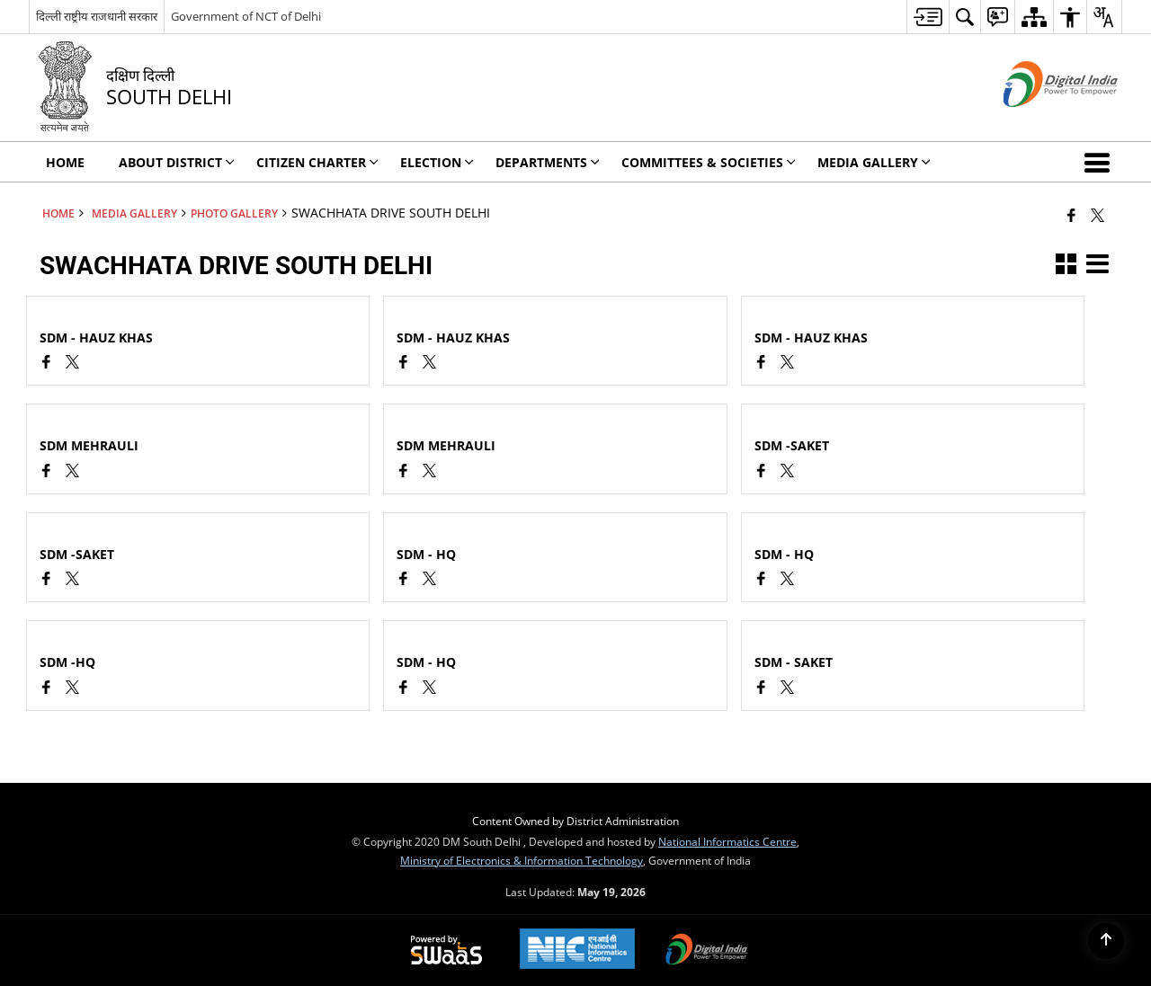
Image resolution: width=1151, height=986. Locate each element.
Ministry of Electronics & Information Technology (521, 860)
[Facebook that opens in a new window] (1071, 215)
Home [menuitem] (65, 162)
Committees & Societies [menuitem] (708, 162)
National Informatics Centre (727, 841)
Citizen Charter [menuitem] (317, 162)
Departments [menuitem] (547, 162)
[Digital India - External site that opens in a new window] (1038, 121)
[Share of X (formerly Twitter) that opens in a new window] (1097, 215)
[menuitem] (927, 16)
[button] (1100, 162)
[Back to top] (1106, 941)
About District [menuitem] (177, 162)
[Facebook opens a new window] (46, 363)
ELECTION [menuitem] (437, 162)
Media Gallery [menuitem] (874, 162)
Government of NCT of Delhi (246, 16)
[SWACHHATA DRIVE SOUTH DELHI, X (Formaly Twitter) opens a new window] (72, 363)
